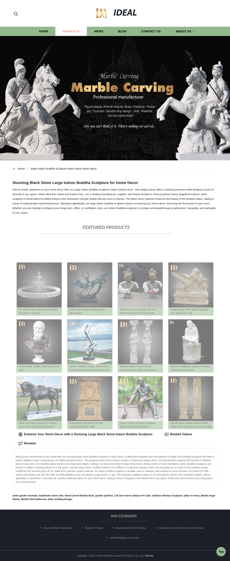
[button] (15, 14)
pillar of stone (192, 495)
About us (183, 31)
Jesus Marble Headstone (59, 527)
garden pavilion (104, 495)
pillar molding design (60, 499)
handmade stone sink (51, 495)
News (98, 31)
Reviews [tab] (27, 443)
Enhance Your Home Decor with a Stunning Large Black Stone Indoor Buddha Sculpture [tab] (85, 434)
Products (71, 31)
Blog (122, 31)
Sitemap (148, 555)
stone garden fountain (25, 495)
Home (43, 31)
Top (221, 551)
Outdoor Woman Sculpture (167, 495)
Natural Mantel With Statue (132, 527)
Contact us (151, 31)
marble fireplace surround (125, 537)
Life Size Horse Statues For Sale (132, 495)
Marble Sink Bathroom (34, 499)
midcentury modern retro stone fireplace (182, 527)
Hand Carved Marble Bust (79, 495)
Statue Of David (95, 527)
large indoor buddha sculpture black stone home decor (64, 168)
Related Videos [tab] (178, 434)
